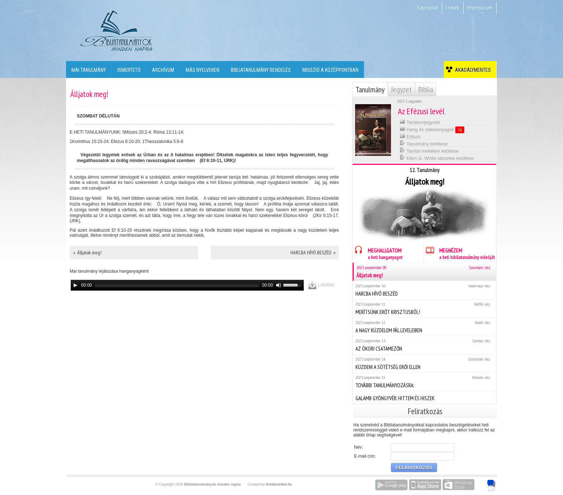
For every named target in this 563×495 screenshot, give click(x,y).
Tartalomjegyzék (420, 121)
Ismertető (128, 70)
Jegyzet (401, 89)
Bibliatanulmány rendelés (261, 70)
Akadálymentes (472, 70)
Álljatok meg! (425, 272)
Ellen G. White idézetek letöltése (437, 157)
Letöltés (321, 285)
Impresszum (480, 8)
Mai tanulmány (88, 70)
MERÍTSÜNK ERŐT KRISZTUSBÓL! (424, 308)
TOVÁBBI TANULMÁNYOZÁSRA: (424, 382)
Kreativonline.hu (279, 484)
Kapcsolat (427, 8)
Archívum (163, 70)
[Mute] (279, 285)
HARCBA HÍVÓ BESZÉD (424, 290)
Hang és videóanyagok (432, 129)
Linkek (453, 8)
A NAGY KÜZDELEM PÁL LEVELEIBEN (424, 327)
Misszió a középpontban (330, 70)
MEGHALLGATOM (378, 252)
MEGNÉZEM (459, 252)
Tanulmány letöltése (424, 143)
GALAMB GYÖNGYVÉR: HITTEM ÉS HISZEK (424, 397)
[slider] (177, 285)
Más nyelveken (202, 70)
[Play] (75, 285)
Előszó (410, 136)
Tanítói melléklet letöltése (429, 150)
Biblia (425, 89)
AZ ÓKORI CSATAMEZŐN (424, 345)
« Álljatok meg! (87, 252)
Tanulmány (370, 89)
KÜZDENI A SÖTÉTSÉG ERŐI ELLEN (424, 363)
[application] (187, 285)
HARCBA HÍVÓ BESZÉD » (312, 252)
